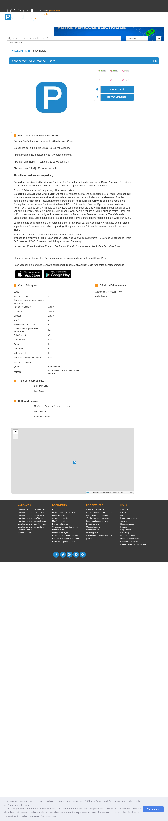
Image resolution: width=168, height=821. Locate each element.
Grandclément (55, 366)
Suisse (160, 23)
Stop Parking (125, 530)
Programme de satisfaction (131, 518)
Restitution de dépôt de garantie (65, 538)
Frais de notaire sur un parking (99, 512)
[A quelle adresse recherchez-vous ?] (64, 38)
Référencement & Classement (133, 544)
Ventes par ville (24, 533)
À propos (124, 509)
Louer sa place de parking (97, 521)
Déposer (135, 23)
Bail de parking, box (60, 524)
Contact (123, 521)
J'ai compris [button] (153, 809)
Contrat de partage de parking (65, 527)
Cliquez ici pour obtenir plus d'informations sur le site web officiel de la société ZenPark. (60, 258)
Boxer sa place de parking (97, 515)
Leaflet (88, 492)
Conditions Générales (129, 541)
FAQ (122, 515)
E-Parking (124, 533)
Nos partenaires (127, 524)
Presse (123, 512)
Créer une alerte (15, 42)
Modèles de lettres (60, 521)
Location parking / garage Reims (32, 521)
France (144, 23)
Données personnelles (129, 538)
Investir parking (92, 524)
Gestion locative (93, 527)
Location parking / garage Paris (31, 509)
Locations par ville (25, 530)
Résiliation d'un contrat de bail (65, 536)
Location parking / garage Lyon (31, 515)
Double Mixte (40, 411)
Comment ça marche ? (96, 509)
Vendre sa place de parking (98, 518)
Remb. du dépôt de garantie (64, 541)
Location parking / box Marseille (31, 512)
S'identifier (126, 23)
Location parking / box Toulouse (31, 518)
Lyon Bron (39, 391)
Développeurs (92, 533)
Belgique (152, 23)
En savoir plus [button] (48, 816)
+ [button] (16, 432)
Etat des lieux (58, 530)
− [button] (16, 436)
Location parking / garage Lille (31, 527)
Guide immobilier (59, 515)
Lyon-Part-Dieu (41, 386)
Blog (54, 509)
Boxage (123, 527)
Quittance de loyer (60, 533)
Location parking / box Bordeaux (32, 524)
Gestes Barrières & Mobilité (64, 512)
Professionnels (114, 23)
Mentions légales (127, 536)
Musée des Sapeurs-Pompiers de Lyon (52, 406)
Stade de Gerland (42, 417)
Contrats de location (60, 518)
